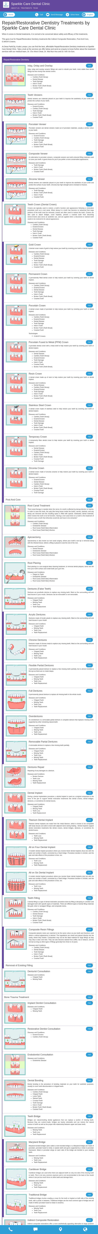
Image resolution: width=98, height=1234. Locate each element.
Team (35, 8)
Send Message (54, 14)
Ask (90, 65)
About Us (15, 8)
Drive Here (72, 14)
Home (8, 14)
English (87, 14)
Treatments (26, 8)
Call (39, 14)
